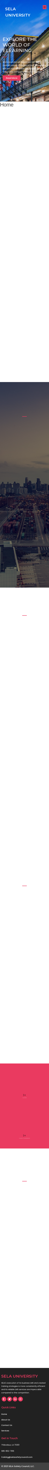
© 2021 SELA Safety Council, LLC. (17, 1466)
